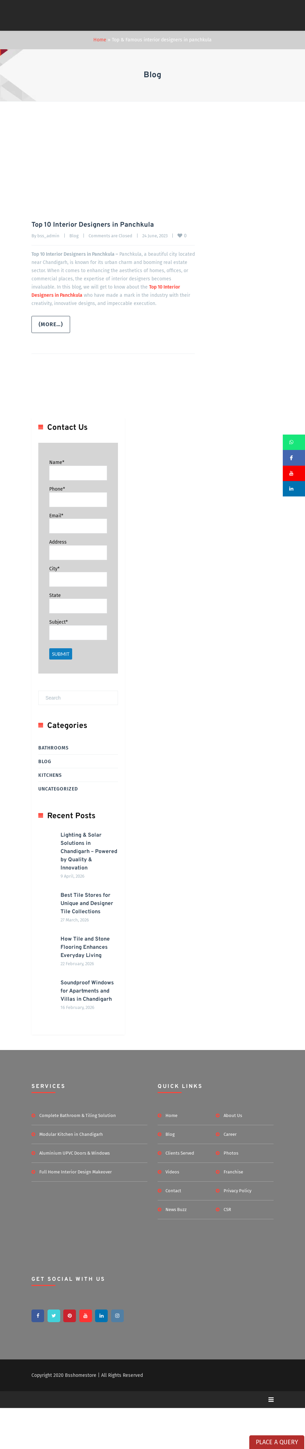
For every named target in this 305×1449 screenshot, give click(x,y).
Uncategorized (58, 789)
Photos (231, 1193)
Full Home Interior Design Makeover (75, 1212)
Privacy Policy (237, 1231)
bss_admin (48, 235)
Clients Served (179, 1193)
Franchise (233, 1212)
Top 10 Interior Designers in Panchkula (93, 225)
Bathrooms (53, 747)
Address (58, 542)
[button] (294, 442)
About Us (233, 1156)
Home (99, 40)
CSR (227, 1250)
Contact (173, 1231)
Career (230, 1175)
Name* (56, 462)
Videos (172, 1212)
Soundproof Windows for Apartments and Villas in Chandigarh (81, 1023)
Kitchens (50, 775)
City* (54, 568)
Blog (74, 235)
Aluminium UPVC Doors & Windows (74, 1193)
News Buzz (176, 1250)
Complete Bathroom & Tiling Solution (77, 1156)
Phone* (57, 489)
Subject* (58, 622)
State (55, 595)
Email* (56, 515)
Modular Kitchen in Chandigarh (71, 1175)
